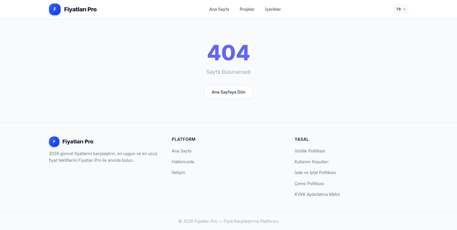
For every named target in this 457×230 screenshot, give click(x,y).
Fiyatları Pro (71, 141)
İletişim (178, 172)
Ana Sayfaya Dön (228, 91)
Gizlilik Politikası (310, 150)
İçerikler (273, 9)
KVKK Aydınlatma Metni (317, 194)
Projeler (247, 9)
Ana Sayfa (219, 9)
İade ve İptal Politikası (315, 172)
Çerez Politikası (309, 183)
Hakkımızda (183, 161)
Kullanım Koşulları (311, 161)
